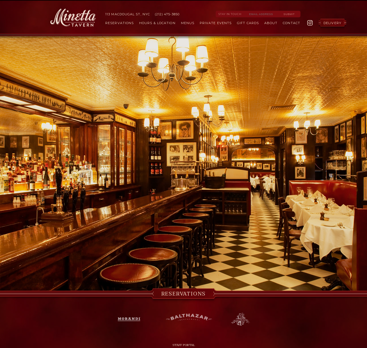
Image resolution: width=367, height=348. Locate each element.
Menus (188, 23)
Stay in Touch (230, 14)
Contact (291, 23)
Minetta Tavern (73, 18)
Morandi (132, 319)
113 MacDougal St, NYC (127, 14)
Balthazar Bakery (240, 319)
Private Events (216, 23)
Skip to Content (183, 0)
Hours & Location (157, 23)
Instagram (310, 23)
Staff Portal (183, 345)
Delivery (332, 23)
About (271, 23)
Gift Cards (248, 23)
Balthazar (189, 318)
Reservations (119, 23)
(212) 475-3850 (167, 14)
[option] (183, 164)
